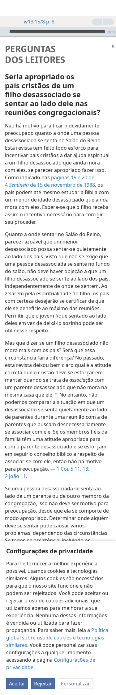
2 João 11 (15, 467)
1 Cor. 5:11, (69, 459)
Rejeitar (43, 683)
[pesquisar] (108, 8)
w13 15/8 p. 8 (36, 21)
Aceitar (17, 683)
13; (85, 459)
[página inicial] (9, 8)
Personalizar (75, 683)
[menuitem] (9, 8)
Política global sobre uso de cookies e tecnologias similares (57, 637)
